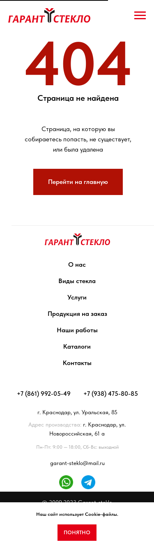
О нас (77, 264)
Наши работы (77, 330)
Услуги (77, 297)
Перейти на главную (78, 182)
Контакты (77, 363)
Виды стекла (77, 281)
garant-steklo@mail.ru (77, 463)
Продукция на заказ (77, 314)
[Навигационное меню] (140, 15)
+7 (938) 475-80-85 (110, 393)
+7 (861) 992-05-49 (44, 393)
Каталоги (77, 346)
